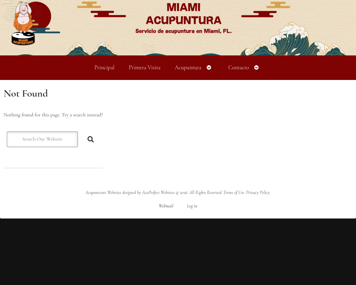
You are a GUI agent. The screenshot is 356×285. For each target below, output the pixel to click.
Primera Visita (144, 67)
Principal (104, 67)
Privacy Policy (258, 192)
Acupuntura (188, 67)
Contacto (238, 67)
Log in (192, 206)
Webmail (166, 206)
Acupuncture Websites (103, 192)
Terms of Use (233, 192)
